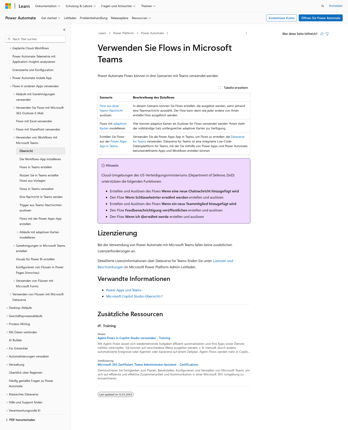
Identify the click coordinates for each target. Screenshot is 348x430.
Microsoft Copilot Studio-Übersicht (133, 296)
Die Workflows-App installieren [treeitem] (40, 148)
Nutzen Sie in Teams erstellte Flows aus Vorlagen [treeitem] (39, 167)
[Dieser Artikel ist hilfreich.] (321, 33)
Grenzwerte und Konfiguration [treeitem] (32, 59)
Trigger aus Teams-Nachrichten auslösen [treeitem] (41, 197)
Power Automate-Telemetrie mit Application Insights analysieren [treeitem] (33, 48)
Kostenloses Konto (282, 18)
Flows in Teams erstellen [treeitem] (36, 156)
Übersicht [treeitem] (26, 140)
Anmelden (336, 6)
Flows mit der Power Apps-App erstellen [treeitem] (40, 211)
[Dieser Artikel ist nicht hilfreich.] (327, 33)
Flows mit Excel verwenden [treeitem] (34, 110)
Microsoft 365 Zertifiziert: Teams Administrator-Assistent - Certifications (148, 365)
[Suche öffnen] (322, 6)
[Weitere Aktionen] (246, 33)
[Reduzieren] (64, 30)
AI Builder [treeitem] (15, 329)
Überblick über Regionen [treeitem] (25, 362)
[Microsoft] (8, 6)
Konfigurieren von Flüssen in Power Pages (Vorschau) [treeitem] (39, 259)
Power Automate (152, 33)
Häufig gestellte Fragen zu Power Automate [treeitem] (31, 373)
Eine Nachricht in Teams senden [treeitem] (41, 186)
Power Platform (123, 33)
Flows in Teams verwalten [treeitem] (37, 178)
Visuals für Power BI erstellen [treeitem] (35, 249)
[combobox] (35, 39)
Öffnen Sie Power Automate (320, 18)
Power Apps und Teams (124, 290)
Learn (102, 33)
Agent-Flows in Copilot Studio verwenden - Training (134, 338)
